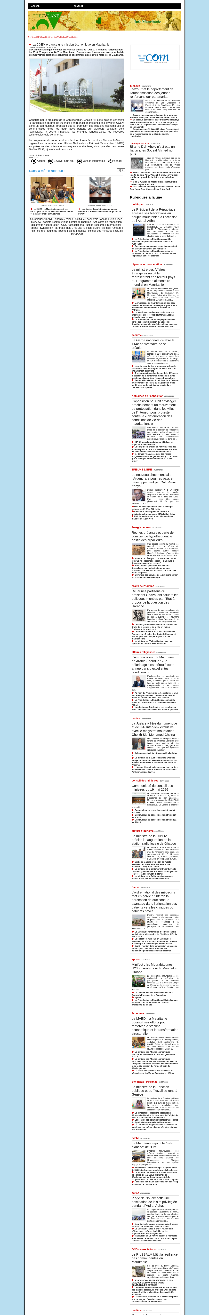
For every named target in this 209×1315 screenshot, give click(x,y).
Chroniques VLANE (41, 219)
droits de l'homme (81, 222)
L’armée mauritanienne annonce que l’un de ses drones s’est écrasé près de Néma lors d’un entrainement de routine (154, 368)
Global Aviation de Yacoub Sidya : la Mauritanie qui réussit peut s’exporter (153, 183)
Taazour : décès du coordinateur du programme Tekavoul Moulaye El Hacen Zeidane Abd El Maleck (153, 116)
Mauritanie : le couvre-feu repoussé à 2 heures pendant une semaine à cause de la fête (155, 1225)
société (47, 222)
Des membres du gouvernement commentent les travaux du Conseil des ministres (154, 247)
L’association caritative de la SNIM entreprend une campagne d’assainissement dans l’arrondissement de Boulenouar (155, 1299)
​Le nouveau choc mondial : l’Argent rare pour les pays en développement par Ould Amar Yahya (154, 480)
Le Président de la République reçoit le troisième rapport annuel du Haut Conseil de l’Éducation (152, 241)
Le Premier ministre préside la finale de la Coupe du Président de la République (153, 994)
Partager (115, 160)
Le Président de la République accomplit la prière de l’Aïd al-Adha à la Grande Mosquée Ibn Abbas (154, 702)
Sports (138, 997)
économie (92, 219)
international (114, 224)
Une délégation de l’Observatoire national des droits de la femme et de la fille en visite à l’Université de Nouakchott (154, 626)
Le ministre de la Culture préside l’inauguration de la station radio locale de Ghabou (154, 839)
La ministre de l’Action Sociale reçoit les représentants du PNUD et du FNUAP (152, 642)
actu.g (118, 230)
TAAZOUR (77, 233)
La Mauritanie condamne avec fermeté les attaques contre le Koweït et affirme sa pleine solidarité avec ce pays (153, 314)
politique (80, 219)
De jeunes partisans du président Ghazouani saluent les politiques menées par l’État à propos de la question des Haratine (155, 598)
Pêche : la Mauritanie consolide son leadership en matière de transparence (155, 1183)
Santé (72, 230)
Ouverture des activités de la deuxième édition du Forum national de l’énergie (155, 576)
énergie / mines (64, 219)
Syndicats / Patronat (52, 227)
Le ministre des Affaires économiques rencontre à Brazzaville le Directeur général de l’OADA (99, 211)
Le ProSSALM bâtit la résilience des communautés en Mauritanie (155, 1258)
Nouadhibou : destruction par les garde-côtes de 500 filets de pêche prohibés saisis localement (155, 1169)
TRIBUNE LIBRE (75, 227)
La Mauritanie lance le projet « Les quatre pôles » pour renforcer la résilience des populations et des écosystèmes (152, 1231)
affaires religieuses (111, 219)
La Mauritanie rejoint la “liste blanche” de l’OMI (152, 1145)
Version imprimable (91, 160)
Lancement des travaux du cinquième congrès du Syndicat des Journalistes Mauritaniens (155, 1121)
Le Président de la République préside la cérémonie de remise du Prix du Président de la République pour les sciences (154, 253)
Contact (78, 6)
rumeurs (116, 227)
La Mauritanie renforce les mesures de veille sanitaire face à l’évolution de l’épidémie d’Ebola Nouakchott (154, 934)
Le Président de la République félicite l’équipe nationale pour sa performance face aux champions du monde (155, 1002)
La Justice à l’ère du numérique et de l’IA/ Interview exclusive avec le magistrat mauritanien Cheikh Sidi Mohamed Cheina (154, 729)
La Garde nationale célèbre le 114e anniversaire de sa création (153, 344)
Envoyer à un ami (61, 160)
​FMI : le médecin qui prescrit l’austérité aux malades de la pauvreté (153, 517)
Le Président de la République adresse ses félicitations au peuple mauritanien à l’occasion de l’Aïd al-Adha (154, 215)
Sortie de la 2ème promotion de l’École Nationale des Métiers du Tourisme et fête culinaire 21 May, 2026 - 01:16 (151, 864)
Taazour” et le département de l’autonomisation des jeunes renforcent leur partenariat (152, 92)
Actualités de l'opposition (107, 222)
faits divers (94, 227)
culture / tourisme (47, 230)
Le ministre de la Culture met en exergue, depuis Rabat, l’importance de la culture (152, 877)
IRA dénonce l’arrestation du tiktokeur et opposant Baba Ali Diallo (152, 443)
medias (82, 230)
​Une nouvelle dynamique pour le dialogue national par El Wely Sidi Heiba (152, 508)
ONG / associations (72, 224)
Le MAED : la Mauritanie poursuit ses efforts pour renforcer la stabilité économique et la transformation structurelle (52, 211)
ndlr (33, 230)
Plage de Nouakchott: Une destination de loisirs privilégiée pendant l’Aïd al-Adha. (154, 1201)
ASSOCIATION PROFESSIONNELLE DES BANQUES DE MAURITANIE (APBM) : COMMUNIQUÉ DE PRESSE (152, 1282)
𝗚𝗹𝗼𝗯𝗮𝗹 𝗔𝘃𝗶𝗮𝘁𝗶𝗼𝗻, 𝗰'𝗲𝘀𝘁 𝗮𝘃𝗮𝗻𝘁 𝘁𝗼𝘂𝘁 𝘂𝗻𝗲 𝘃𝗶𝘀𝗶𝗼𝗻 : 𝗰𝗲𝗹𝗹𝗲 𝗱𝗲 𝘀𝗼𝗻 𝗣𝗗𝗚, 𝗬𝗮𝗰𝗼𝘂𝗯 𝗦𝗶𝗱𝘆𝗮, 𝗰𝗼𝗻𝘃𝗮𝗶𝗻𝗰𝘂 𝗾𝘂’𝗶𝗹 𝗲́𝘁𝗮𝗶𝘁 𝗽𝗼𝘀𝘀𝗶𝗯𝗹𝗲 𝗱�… (155, 176)
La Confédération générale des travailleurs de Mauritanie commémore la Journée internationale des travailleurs (154, 1127)
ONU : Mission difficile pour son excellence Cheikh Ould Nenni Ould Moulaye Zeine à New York (155, 188)
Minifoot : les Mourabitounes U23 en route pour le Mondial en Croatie (155, 968)
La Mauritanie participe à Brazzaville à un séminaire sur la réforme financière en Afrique (153, 1071)
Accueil (35, 6)
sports (34, 227)
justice (89, 224)
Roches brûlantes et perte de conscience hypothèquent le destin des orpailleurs (153, 536)
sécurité (99, 224)
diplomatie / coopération (45, 224)
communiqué (60, 222)
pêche (62, 230)
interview (36, 222)
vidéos (106, 227)
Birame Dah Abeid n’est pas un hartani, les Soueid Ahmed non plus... (152, 150)
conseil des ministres (100, 230)
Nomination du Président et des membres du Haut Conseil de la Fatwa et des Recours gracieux (155, 708)
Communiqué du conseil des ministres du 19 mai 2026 (152, 787)
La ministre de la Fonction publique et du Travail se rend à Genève (154, 1090)
